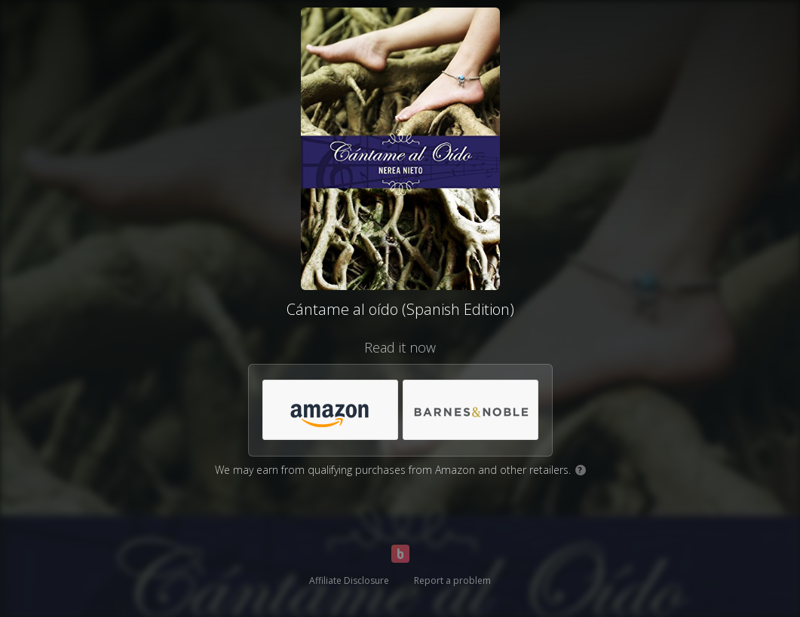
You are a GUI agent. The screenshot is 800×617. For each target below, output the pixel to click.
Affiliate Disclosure (349, 580)
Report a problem (452, 580)
